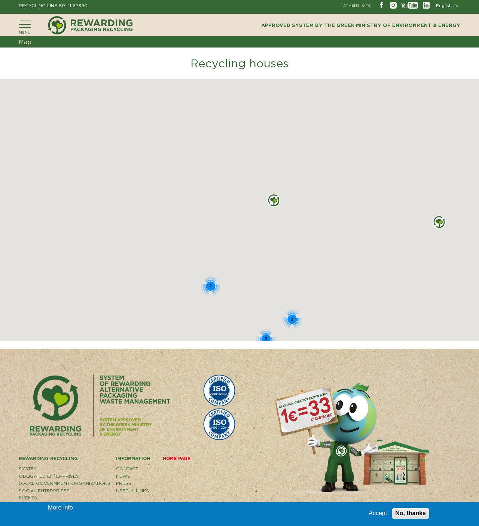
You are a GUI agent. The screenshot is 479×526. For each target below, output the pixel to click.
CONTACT (127, 468)
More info (60, 507)
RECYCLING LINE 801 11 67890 (53, 5)
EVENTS (28, 497)
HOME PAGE (176, 458)
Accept (378, 513)
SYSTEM (28, 468)
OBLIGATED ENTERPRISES (49, 476)
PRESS (123, 483)
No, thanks (410, 513)
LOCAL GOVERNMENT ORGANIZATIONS (64, 483)
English (444, 5)
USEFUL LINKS (132, 490)
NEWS (123, 476)
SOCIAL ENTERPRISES (44, 490)
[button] (273, 200)
